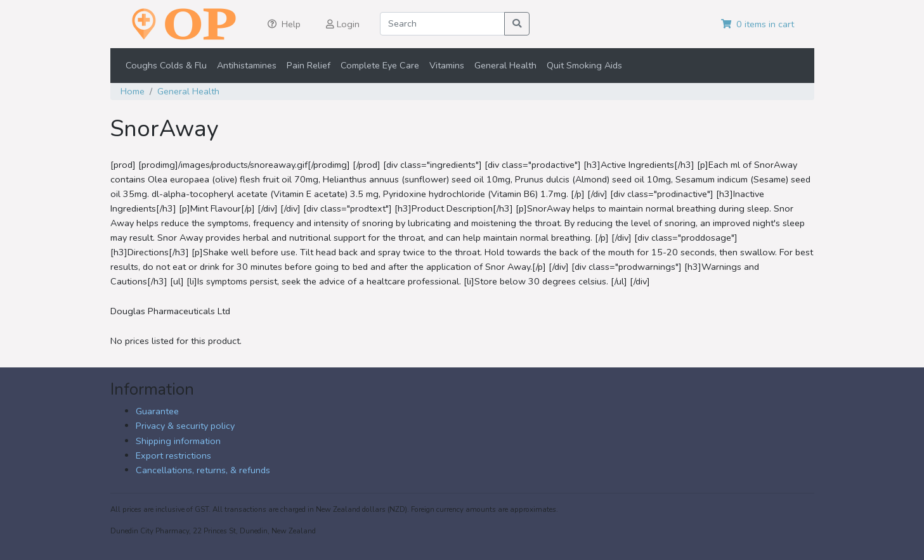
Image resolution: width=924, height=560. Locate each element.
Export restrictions (173, 455)
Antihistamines (247, 65)
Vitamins (446, 65)
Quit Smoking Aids (584, 65)
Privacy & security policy (185, 425)
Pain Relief (308, 65)
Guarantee (157, 411)
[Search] (442, 23)
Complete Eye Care (380, 65)
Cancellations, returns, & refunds (203, 470)
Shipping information (178, 441)
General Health (505, 65)
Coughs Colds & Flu (166, 65)
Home (132, 91)
